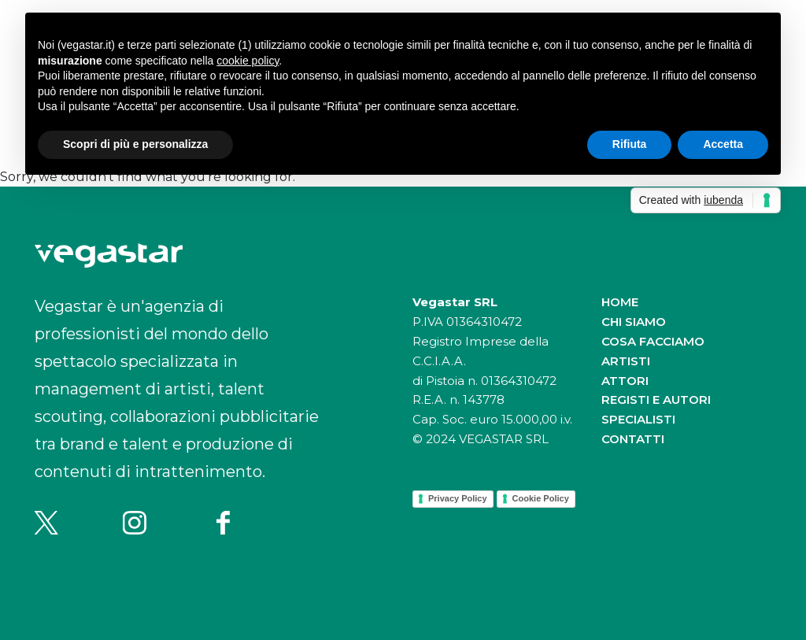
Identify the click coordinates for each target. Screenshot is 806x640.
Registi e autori (656, 399)
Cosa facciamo (652, 341)
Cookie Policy (540, 498)
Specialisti (638, 419)
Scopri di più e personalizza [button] (135, 144)
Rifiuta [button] (629, 144)
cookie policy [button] (247, 60)
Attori (625, 380)
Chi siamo (633, 321)
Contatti (632, 438)
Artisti (625, 360)
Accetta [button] (723, 144)
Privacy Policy (457, 498)
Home (619, 301)
